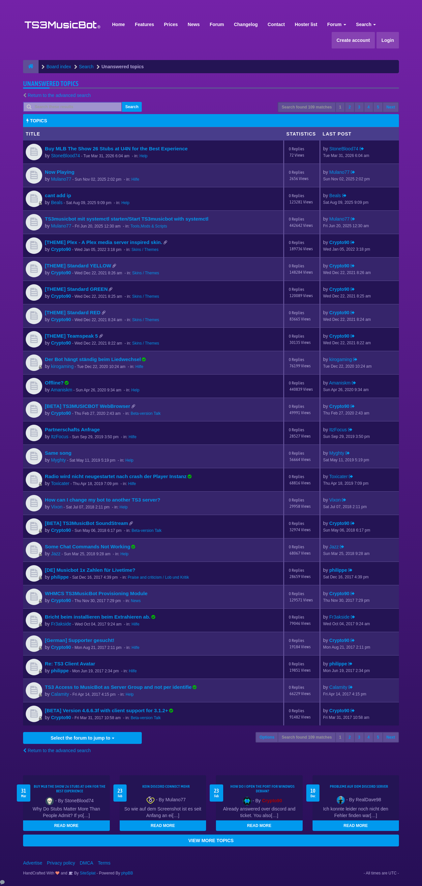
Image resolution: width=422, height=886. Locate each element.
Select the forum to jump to (82, 738)
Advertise (32, 863)
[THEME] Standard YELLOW (78, 265)
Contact (276, 24)
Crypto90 (61, 249)
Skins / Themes (145, 249)
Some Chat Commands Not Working (87, 546)
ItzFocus (60, 436)
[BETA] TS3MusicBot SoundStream (86, 523)
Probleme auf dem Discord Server (359, 786)
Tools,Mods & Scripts (149, 226)
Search (366, 24)
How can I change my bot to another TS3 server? (102, 500)
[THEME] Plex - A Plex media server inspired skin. (103, 242)
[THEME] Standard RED (73, 312)
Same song (58, 453)
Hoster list (306, 24)
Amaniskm (61, 389)
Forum (217, 24)
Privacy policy (61, 863)
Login (387, 40)
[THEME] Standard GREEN (76, 289)
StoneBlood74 (65, 155)
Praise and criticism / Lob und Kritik (158, 577)
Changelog (245, 24)
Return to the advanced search (59, 95)
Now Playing (60, 172)
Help (143, 156)
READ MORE (66, 825)
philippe (60, 577)
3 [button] (359, 107)
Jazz (56, 553)
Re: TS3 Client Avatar (70, 663)
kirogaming (62, 366)
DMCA (86, 863)
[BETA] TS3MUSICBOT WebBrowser (87, 406)
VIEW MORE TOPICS (210, 840)
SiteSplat (87, 873)
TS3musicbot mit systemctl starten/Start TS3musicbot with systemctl (126, 219)
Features (144, 24)
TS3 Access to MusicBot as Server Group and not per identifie (118, 687)
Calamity (60, 694)
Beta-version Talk (146, 413)
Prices (171, 24)
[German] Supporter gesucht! (79, 640)
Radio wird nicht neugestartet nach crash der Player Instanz (116, 476)
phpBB (127, 873)
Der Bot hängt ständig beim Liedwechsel (93, 359)
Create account (353, 40)
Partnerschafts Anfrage (72, 429)
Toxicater (60, 483)
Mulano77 (61, 179)
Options (266, 737)
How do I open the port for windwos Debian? (262, 788)
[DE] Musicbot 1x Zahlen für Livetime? (90, 570)
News (194, 24)
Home (118, 24)
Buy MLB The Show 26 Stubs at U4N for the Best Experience (116, 148)
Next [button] (390, 107)
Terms (104, 863)
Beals (57, 202)
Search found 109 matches (307, 107)
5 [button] (378, 107)
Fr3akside (61, 623)
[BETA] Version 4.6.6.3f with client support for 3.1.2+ (106, 710)
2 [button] (349, 107)
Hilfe (135, 179)
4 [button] (369, 107)
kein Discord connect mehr (166, 786)
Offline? (54, 382)
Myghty (58, 460)
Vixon (57, 506)
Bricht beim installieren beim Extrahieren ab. (97, 617)
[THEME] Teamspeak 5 (71, 336)
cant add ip (58, 195)
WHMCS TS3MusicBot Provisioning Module (96, 593)
